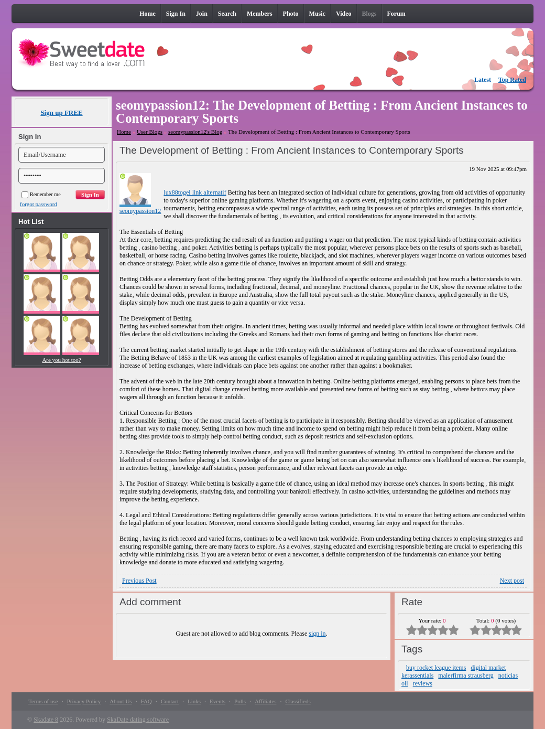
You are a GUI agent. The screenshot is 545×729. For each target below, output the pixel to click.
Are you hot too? (61, 360)
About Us (121, 701)
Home (124, 131)
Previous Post (139, 580)
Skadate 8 (46, 719)
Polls (240, 701)
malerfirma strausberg (465, 675)
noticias (508, 675)
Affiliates (265, 701)
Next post (512, 580)
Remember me (41, 194)
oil (404, 683)
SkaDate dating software (138, 719)
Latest (482, 79)
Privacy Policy (84, 701)
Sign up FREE (61, 112)
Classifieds (297, 701)
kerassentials (417, 675)
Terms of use (43, 701)
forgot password (38, 204)
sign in (317, 633)
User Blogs (149, 131)
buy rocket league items (436, 667)
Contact (170, 701)
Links (194, 701)
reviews (422, 683)
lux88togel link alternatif (195, 192)
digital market (488, 667)
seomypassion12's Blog (195, 131)
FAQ (146, 701)
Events (217, 701)
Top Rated (512, 79)
